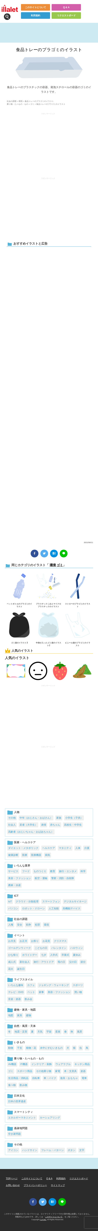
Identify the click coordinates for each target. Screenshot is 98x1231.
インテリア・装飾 (41, 1064)
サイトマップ (58, 1185)
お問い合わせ (13, 1185)
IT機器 (23, 1064)
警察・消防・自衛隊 (62, 878)
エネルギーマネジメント (22, 1117)
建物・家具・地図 (25, 1009)
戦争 (28, 924)
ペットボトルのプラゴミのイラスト (19, 605)
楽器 (83, 1071)
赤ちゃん (55, 824)
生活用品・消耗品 (18, 1078)
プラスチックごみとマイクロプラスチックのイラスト (48, 605)
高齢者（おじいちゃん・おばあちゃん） (31, 831)
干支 (19, 1047)
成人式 (12, 961)
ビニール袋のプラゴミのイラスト (77, 644)
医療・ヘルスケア (25, 842)
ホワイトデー (29, 954)
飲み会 (28, 999)
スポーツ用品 (24, 1071)
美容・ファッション (19, 878)
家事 (41, 992)
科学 (83, 871)
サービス (13, 871)
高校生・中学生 (73, 824)
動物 (10, 1047)
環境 (21, 101)
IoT (10, 901)
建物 (28, 1015)
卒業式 (65, 954)
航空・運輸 (41, 878)
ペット (31, 992)
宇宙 (48, 1031)
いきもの (19, 1042)
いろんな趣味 (15, 985)
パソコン (13, 908)
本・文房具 (70, 1071)
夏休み (77, 954)
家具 (19, 1015)
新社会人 (25, 961)
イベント (19, 935)
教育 (52, 871)
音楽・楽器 (14, 999)
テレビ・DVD (15, 992)
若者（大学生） (28, 824)
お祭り (35, 941)
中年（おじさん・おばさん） (36, 817)
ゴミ (32, 104)
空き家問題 (14, 1133)
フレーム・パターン (52, 1150)
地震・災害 (21, 1031)
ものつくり (40, 871)
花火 (10, 968)
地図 (10, 1015)
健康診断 (13, 855)
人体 (77, 848)
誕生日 (21, 968)
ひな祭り (13, 954)
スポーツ (78, 985)
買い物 (78, 992)
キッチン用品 (82, 1064)
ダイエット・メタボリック (23, 848)
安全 (19, 924)
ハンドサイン (29, 1150)
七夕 (43, 954)
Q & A (66, 7)
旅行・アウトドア (44, 961)
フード (26, 871)
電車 (84, 1078)
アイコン (13, 1150)
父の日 (73, 961)
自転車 (36, 1078)
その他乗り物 (43, 1071)
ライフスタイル (23, 979)
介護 (86, 848)
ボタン (71, 1150)
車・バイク (50, 1078)
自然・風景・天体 (25, 1025)
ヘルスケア (48, 848)
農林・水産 (14, 885)
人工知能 (54, 908)
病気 (47, 855)
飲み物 (23, 1085)
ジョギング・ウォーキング (54, 985)
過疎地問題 (21, 1128)
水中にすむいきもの (51, 1047)
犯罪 (37, 924)
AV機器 (12, 1064)
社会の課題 (11, 101)
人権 (10, 924)
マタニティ (65, 848)
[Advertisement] (48, 143)
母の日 (61, 961)
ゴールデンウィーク (19, 947)
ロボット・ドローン (33, 908)
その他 (12, 817)
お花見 (46, 941)
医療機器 (36, 855)
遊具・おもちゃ (69, 1078)
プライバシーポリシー (35, 1185)
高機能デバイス (71, 908)
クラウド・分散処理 (27, 901)
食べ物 (12, 1085)
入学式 (54, 954)
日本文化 (19, 1095)
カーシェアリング (50, 1117)
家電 (57, 1071)
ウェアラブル (63, 1064)
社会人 (12, 824)
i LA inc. (43, 1219)
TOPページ (11, 1178)
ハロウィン (76, 947)
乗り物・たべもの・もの (17, 104)
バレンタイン (58, 947)
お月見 (12, 941)
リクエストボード (66, 15)
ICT (16, 895)
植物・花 (31, 1047)
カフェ (31, 985)
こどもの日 (41, 947)
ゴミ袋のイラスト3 (19, 643)
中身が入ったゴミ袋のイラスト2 (48, 644)
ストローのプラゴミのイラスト (77, 605)
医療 (24, 855)
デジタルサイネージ (75, 901)
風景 (79, 1031)
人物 (16, 812)
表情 (43, 824)
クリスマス (60, 941)
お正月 (23, 941)
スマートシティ (23, 1111)
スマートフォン (51, 901)
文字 (81, 1150)
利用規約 (35, 15)
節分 (83, 961)
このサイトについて (35, 7)
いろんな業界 (22, 865)
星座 (57, 1031)
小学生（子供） (74, 817)
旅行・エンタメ (68, 871)
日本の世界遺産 (17, 1101)
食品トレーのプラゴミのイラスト (49, 49)
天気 (39, 1031)
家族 (58, 817)
